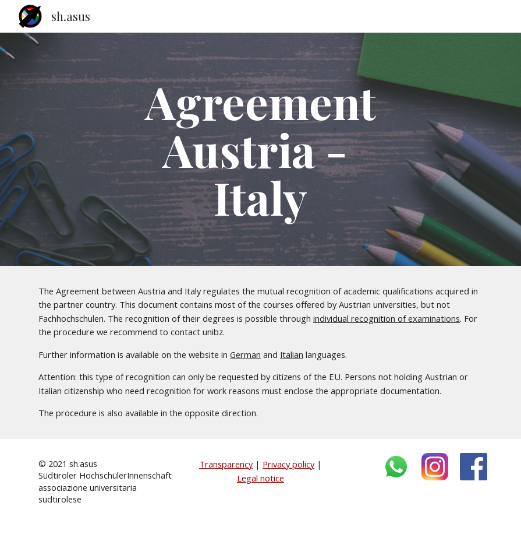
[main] (260, 149)
